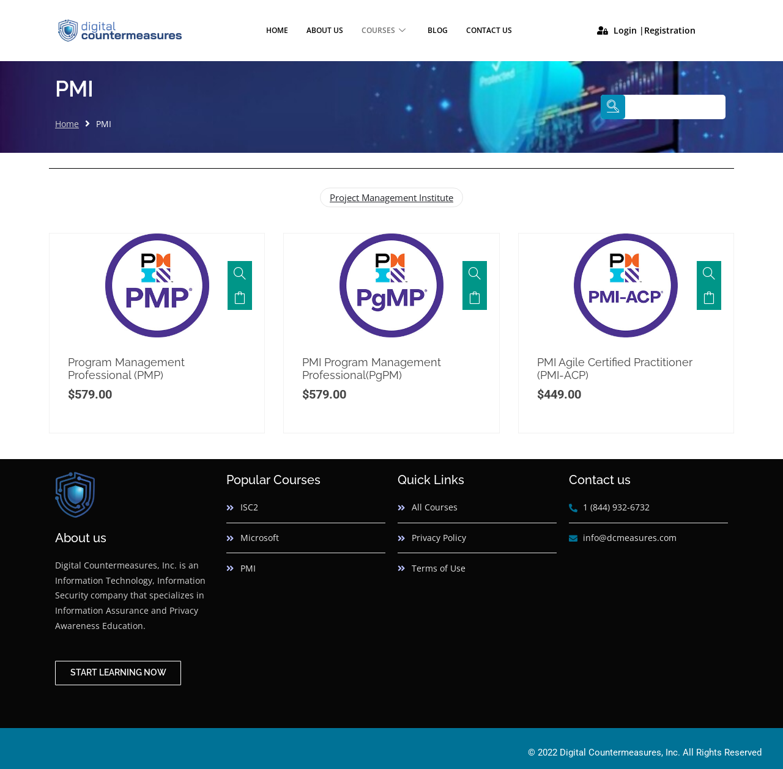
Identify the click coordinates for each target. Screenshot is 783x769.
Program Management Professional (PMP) (126, 369)
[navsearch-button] (613, 107)
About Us (324, 30)
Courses (384, 31)
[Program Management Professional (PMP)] (240, 273)
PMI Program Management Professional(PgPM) (371, 369)
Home (277, 30)
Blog (438, 30)
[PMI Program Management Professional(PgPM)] (475, 273)
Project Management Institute (391, 197)
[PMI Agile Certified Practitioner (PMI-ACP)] (709, 273)
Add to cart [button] (240, 298)
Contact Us (489, 30)
